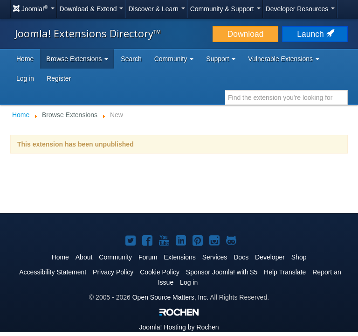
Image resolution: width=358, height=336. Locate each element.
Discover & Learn (156, 9)
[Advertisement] (179, 185)
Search (131, 59)
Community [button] (174, 59)
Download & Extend (92, 9)
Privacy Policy (113, 272)
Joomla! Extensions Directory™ (88, 33)
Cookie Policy (159, 272)
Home (25, 59)
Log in (25, 78)
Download (245, 34)
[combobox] (286, 97)
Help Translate (285, 272)
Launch (314, 34)
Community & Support (225, 9)
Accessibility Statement (52, 272)
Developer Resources (300, 9)
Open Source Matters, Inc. (170, 297)
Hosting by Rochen (179, 327)
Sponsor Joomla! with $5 (221, 272)
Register (59, 78)
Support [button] (220, 59)
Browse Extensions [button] (77, 59)
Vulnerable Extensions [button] (283, 59)
